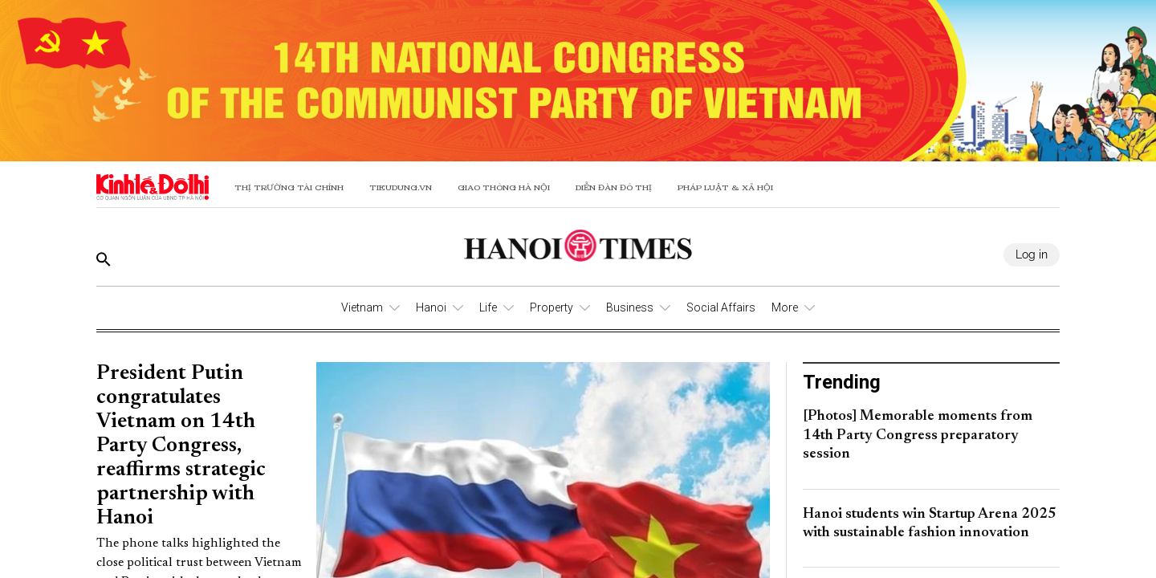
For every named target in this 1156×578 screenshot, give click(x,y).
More (784, 307)
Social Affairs (720, 307)
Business (629, 307)
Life (488, 307)
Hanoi (431, 307)
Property (551, 307)
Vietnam (362, 307)
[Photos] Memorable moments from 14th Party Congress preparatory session (917, 435)
